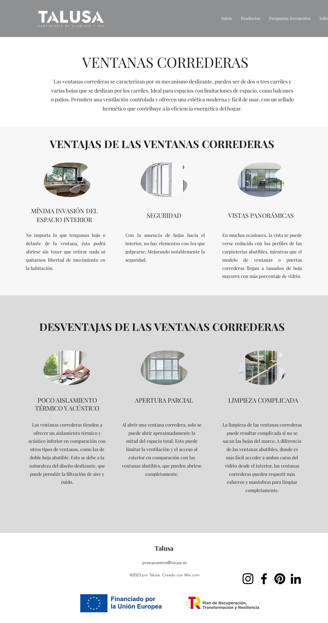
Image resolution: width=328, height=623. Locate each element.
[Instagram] (248, 578)
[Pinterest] (280, 578)
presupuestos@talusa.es (164, 562)
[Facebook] (264, 578)
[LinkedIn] (295, 578)
